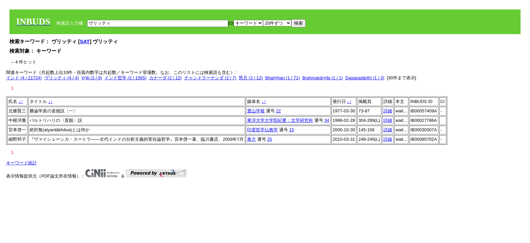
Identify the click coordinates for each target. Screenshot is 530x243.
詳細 (387, 110)
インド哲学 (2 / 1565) (125, 77)
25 (269, 139)
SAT (85, 41)
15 (291, 129)
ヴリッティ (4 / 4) (61, 77)
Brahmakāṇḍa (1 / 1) (322, 77)
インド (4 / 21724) (24, 77)
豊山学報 (256, 110)
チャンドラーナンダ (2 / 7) (210, 77)
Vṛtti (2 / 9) (91, 77)
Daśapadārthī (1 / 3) (365, 77)
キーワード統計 (21, 162)
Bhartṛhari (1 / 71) (282, 77)
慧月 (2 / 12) (251, 77)
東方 (251, 139)
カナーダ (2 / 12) (165, 77)
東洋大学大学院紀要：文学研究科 (280, 120)
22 (278, 110)
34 (326, 120)
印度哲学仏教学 (262, 129)
